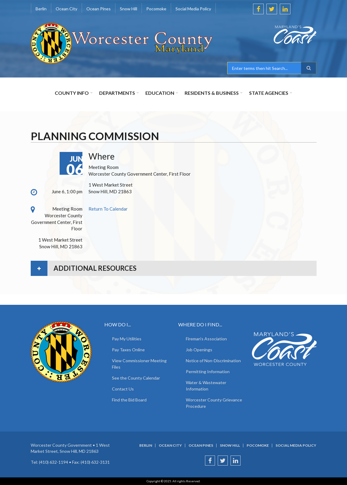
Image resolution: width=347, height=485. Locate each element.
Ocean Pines (98, 8)
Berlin (41, 8)
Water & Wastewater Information (206, 385)
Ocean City (66, 8)
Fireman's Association (206, 338)
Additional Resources (95, 268)
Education (159, 93)
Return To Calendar (108, 209)
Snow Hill (128, 8)
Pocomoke (156, 8)
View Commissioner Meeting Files (139, 364)
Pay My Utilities (126, 338)
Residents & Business (212, 93)
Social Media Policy (193, 8)
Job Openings (199, 349)
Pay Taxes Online (128, 349)
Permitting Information (208, 371)
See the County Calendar (136, 377)
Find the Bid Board (129, 399)
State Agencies (268, 93)
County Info (72, 93)
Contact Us (123, 388)
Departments (117, 93)
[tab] (174, 268)
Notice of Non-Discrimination (213, 360)
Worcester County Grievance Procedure (214, 403)
